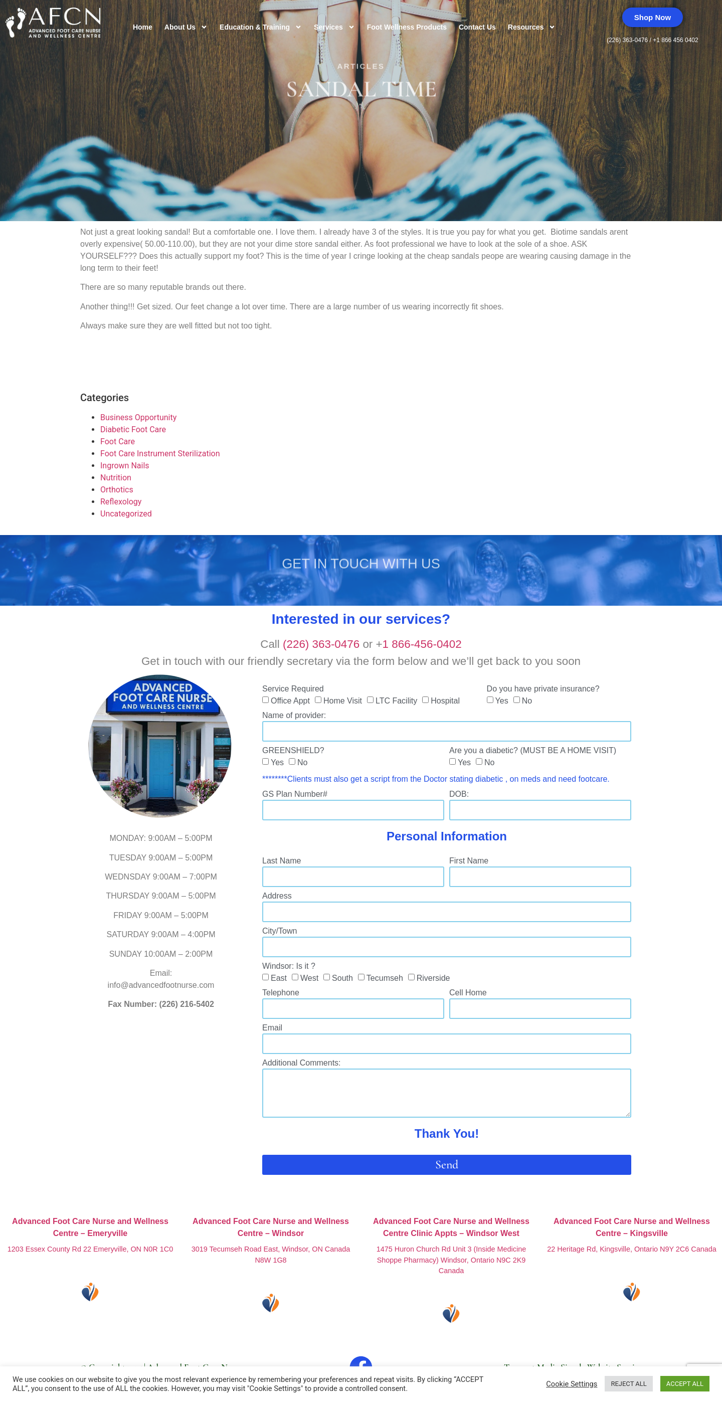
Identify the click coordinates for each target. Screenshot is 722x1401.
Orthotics (116, 489)
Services (334, 27)
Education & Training (261, 27)
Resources (532, 27)
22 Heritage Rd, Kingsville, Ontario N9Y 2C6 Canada (631, 1249)
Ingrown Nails (124, 465)
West (309, 978)
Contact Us (477, 27)
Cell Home (468, 993)
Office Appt (290, 700)
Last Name (281, 861)
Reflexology (120, 501)
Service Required (293, 689)
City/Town (279, 931)
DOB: (459, 794)
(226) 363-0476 (628, 40)
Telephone (280, 993)
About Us (186, 27)
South (342, 978)
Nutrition (115, 477)
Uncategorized (126, 513)
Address (277, 896)
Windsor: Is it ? (288, 966)
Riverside (433, 978)
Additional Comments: (301, 1063)
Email (272, 1028)
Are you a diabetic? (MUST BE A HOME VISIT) (532, 751)
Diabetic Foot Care (133, 429)
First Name (468, 861)
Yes (501, 700)
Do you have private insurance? (543, 689)
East (279, 978)
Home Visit (342, 700)
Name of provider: (294, 716)
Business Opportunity (138, 417)
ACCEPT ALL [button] (684, 1383)
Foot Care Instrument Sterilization (160, 453)
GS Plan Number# (294, 794)
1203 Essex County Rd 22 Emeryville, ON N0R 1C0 (90, 1249)
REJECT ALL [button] (628, 1383)
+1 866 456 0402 (675, 40)
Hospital (445, 700)
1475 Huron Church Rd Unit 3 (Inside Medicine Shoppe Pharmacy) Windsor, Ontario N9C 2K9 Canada (451, 1260)
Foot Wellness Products (407, 27)
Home (142, 27)
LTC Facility (396, 700)
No (527, 700)
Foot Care (117, 441)
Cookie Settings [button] (571, 1383)
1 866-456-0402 (422, 644)
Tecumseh (385, 978)
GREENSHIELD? (293, 751)
